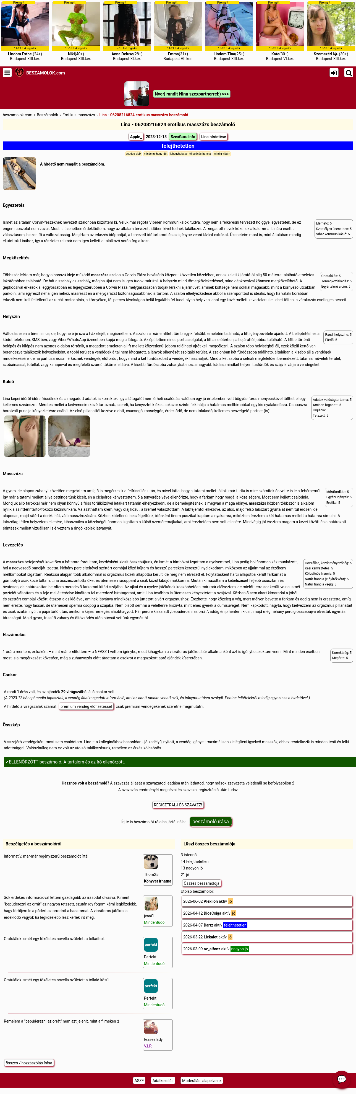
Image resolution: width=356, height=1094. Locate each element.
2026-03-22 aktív (207, 937)
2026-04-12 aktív (209, 913)
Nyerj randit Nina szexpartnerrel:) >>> (192, 94)
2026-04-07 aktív (215, 925)
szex (241, 580)
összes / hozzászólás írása (29, 1063)
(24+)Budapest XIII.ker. (25, 31)
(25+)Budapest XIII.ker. (229, 31)
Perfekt (154, 952)
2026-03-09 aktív (216, 949)
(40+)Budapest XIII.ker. (76, 31)
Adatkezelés (163, 1080)
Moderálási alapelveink (201, 1080)
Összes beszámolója (201, 883)
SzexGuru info (183, 137)
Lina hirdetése (213, 137)
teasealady (153, 1034)
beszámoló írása (210, 821)
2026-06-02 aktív (208, 901)
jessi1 (154, 911)
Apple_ (136, 137)
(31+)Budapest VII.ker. (178, 31)
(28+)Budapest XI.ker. (127, 31)
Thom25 (157, 869)
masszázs (99, 275)
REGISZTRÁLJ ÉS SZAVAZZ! (178, 805)
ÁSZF (139, 1080)
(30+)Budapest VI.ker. (280, 31)
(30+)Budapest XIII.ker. (331, 31)
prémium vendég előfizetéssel (86, 706)
